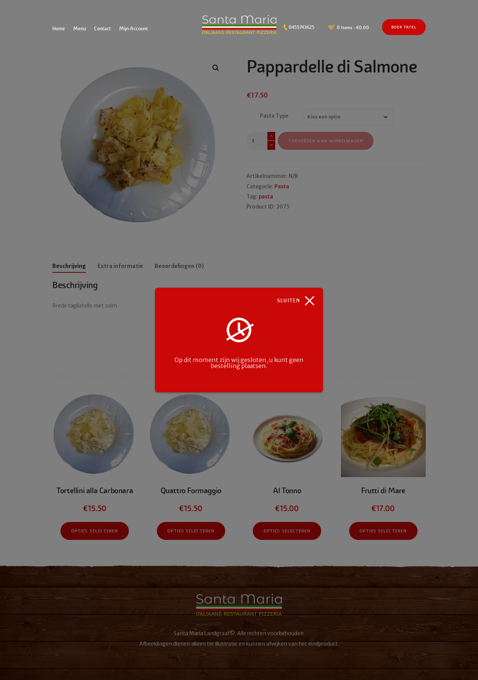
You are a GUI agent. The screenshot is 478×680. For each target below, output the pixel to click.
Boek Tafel (403, 27)
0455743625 (301, 27)
